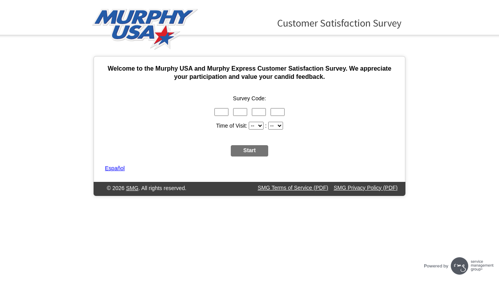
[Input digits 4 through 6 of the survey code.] (240, 112)
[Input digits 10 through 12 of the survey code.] (278, 112)
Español (115, 168)
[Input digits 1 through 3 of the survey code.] (221, 112)
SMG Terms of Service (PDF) (293, 188)
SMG (132, 188)
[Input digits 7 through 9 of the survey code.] (259, 112)
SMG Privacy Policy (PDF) (366, 188)
